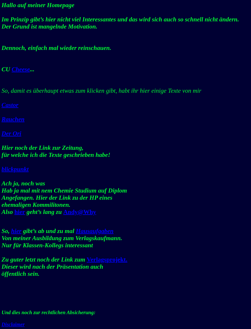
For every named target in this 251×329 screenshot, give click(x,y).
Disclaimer (13, 324)
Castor (10, 104)
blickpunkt (15, 169)
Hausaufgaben (95, 230)
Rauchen (13, 119)
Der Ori (11, 133)
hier (16, 230)
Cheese (21, 69)
